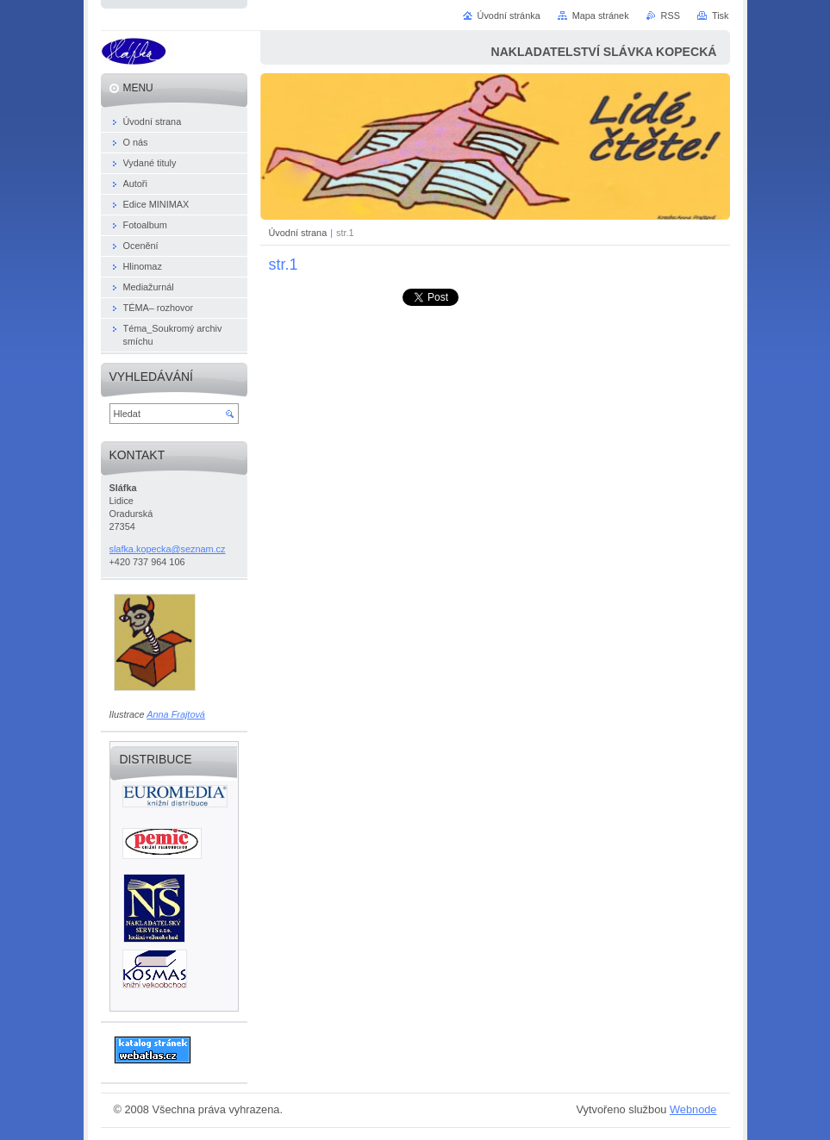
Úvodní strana (298, 232)
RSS (670, 15)
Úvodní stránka (508, 15)
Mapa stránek (600, 15)
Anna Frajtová (176, 714)
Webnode (693, 1109)
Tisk (720, 15)
